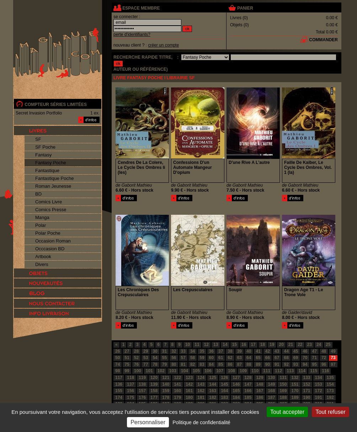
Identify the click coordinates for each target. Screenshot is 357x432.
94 (305, 364)
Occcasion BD (49, 248)
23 (309, 344)
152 (306, 384)
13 (215, 344)
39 (239, 351)
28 (136, 351)
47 (314, 351)
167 (259, 390)
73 (333, 357)
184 (236, 397)
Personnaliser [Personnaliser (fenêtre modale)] (147, 422)
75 (126, 364)
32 (173, 351)
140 (165, 384)
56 (173, 357)
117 (118, 377)
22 (300, 344)
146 (236, 384)
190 (306, 397)
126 (224, 377)
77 (145, 364)
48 (323, 351)
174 (118, 397)
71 (314, 357)
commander (323, 39)
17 (253, 344)
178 (165, 397)
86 (230, 364)
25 (328, 344)
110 (255, 370)
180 (189, 397)
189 (294, 397)
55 (164, 357)
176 (142, 397)
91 (277, 364)
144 (212, 384)
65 (258, 357)
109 (243, 370)
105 (196, 370)
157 (142, 390)
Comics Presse (50, 209)
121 (165, 377)
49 (333, 351)
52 (136, 357)
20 (281, 344)
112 (278, 370)
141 (177, 384)
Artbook (43, 256)
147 (247, 384)
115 (313, 370)
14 (225, 344)
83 (201, 364)
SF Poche (45, 147)
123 (189, 377)
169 (283, 390)
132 (294, 377)
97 (333, 364)
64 (248, 357)
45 (295, 351)
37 (220, 351)
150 (283, 384)
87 (239, 364)
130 (271, 377)
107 (219, 370)
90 (267, 364)
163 (212, 390)
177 (154, 397)
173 (330, 390)
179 (177, 397)
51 (126, 357)
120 (154, 377)
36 (211, 351)
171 (306, 390)
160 (177, 390)
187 (271, 397)
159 (165, 390)
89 (258, 364)
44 (286, 351)
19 (272, 344)
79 (164, 364)
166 (247, 390)
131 (283, 377)
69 (295, 357)
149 (271, 384)
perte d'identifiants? (131, 34)
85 (220, 364)
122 (177, 377)
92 (286, 364)
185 (247, 397)
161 (189, 390)
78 (155, 364)
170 (294, 390)
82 (192, 364)
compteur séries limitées (56, 104)
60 (211, 357)
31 (164, 351)
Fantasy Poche (50, 162)
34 (192, 351)
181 (200, 397)
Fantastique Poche (54, 178)
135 (330, 377)
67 (277, 357)
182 (212, 397)
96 (323, 364)
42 (267, 351)
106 (208, 370)
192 (330, 397)
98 (117, 370)
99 (126, 370)
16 (243, 344)
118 (130, 377)
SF (38, 139)
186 (259, 397)
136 (118, 384)
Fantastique (47, 170)
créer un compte (163, 45)
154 (330, 384)
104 (184, 370)
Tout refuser (330, 412)
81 (183, 364)
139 (154, 384)
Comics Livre (48, 201)
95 (314, 364)
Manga (42, 217)
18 (262, 344)
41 (258, 351)
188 (283, 397)
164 (224, 390)
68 (286, 357)
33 (183, 351)
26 (117, 351)
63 (239, 357)
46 (305, 351)
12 (206, 344)
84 (211, 364)
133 (306, 377)
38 (230, 351)
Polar (40, 225)
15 (234, 344)
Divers (41, 264)
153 (318, 384)
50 (117, 357)
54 (155, 357)
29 (145, 351)
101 (149, 370)
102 (161, 370)
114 (301, 370)
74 (117, 364)
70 (305, 357)
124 (200, 377)
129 (259, 377)
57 (183, 357)
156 (130, 390)
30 (155, 351)
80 (173, 364)
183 (224, 397)
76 (136, 364)
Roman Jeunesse (53, 186)
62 (230, 357)
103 (172, 370)
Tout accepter (287, 412)
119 (142, 377)
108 (231, 370)
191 (318, 397)
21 (290, 344)
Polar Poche (47, 233)
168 (271, 390)
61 (220, 357)
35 (201, 351)
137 (130, 384)
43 (277, 351)
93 (295, 364)
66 (267, 357)
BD (38, 194)
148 (259, 384)
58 (192, 357)
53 (145, 357)
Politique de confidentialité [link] (201, 422)
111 (266, 370)
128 (247, 377)
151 (294, 384)
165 (236, 390)
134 (318, 377)
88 (248, 364)
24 (318, 344)
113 (290, 370)
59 (201, 357)
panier (245, 8)
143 (200, 384)
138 (142, 384)
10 (187, 344)
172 (318, 390)
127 (236, 377)
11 (197, 344)
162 (200, 390)
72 (323, 357)
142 (189, 384)
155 (118, 390)
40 (248, 351)
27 (126, 351)
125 (212, 377)
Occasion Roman (53, 241)
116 (325, 370)
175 (130, 397)
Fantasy (43, 155)
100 (137, 370)
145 (224, 384)
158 (154, 390)
